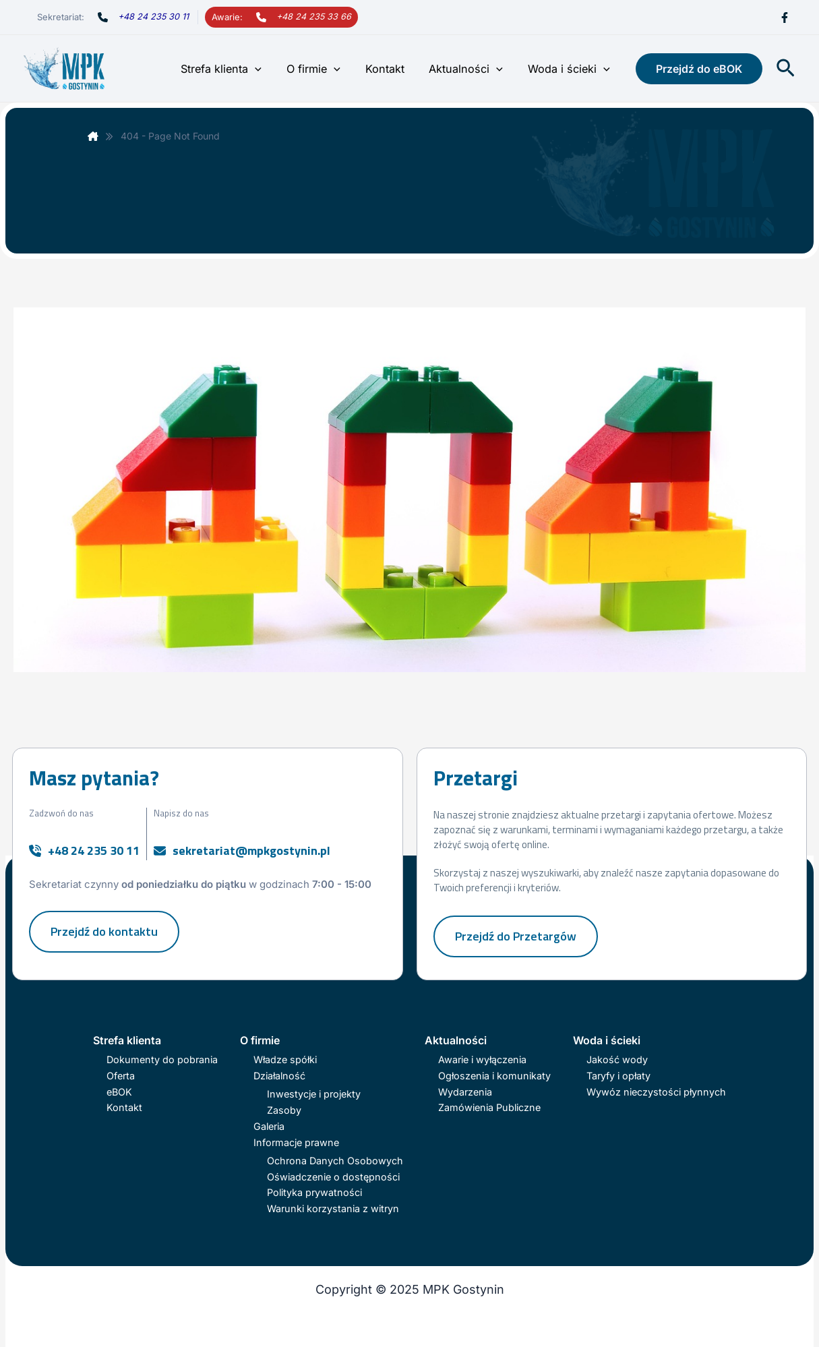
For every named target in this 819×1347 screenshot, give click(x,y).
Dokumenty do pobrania (162, 1059)
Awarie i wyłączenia (482, 1059)
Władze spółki (285, 1059)
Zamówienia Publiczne (489, 1107)
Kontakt (392, 69)
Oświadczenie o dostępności (333, 1177)
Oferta (121, 1075)
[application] (268, 69)
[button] (699, 68)
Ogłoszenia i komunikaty (494, 1075)
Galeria (268, 1126)
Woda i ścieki (570, 69)
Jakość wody (617, 1059)
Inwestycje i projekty (314, 1094)
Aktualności (470, 69)
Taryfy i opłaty (618, 1075)
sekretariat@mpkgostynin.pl (251, 850)
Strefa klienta (234, 69)
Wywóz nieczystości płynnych (656, 1092)
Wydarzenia (465, 1092)
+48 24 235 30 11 (153, 16)
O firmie (324, 69)
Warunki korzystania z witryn (333, 1208)
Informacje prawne (296, 1142)
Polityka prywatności (314, 1192)
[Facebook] (784, 17)
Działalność (279, 1075)
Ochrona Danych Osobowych (335, 1160)
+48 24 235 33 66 (313, 16)
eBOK (119, 1092)
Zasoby (284, 1110)
